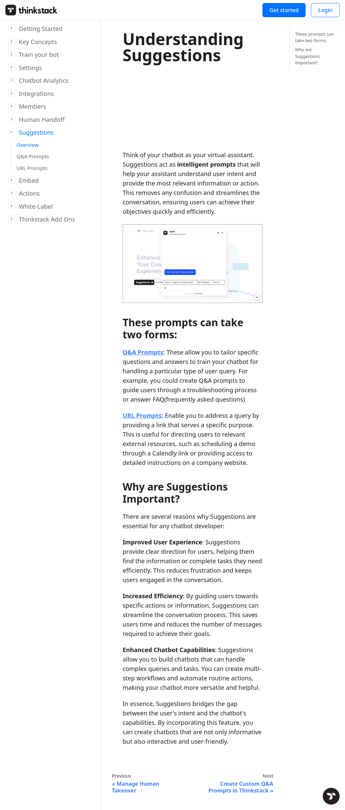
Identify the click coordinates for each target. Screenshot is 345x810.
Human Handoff (42, 119)
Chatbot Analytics (43, 80)
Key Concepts (38, 42)
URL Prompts (32, 168)
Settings (30, 68)
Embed (29, 180)
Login (325, 10)
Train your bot (39, 54)
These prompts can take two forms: (314, 37)
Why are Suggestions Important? (307, 55)
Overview (27, 144)
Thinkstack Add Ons (47, 219)
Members (32, 106)
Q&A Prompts (33, 156)
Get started (284, 10)
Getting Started (40, 29)
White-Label (36, 206)
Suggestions (36, 132)
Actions (29, 193)
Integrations (36, 94)
